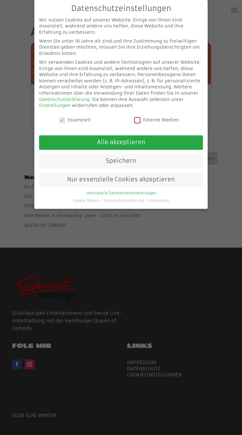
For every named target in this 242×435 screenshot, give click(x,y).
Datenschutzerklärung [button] (124, 201)
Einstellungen (55, 105)
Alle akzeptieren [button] (121, 142)
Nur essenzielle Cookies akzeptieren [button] (121, 179)
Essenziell (75, 120)
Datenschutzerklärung (64, 99)
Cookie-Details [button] (87, 201)
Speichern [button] (121, 160)
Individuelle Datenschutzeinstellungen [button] (121, 193)
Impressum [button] (159, 201)
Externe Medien (156, 120)
